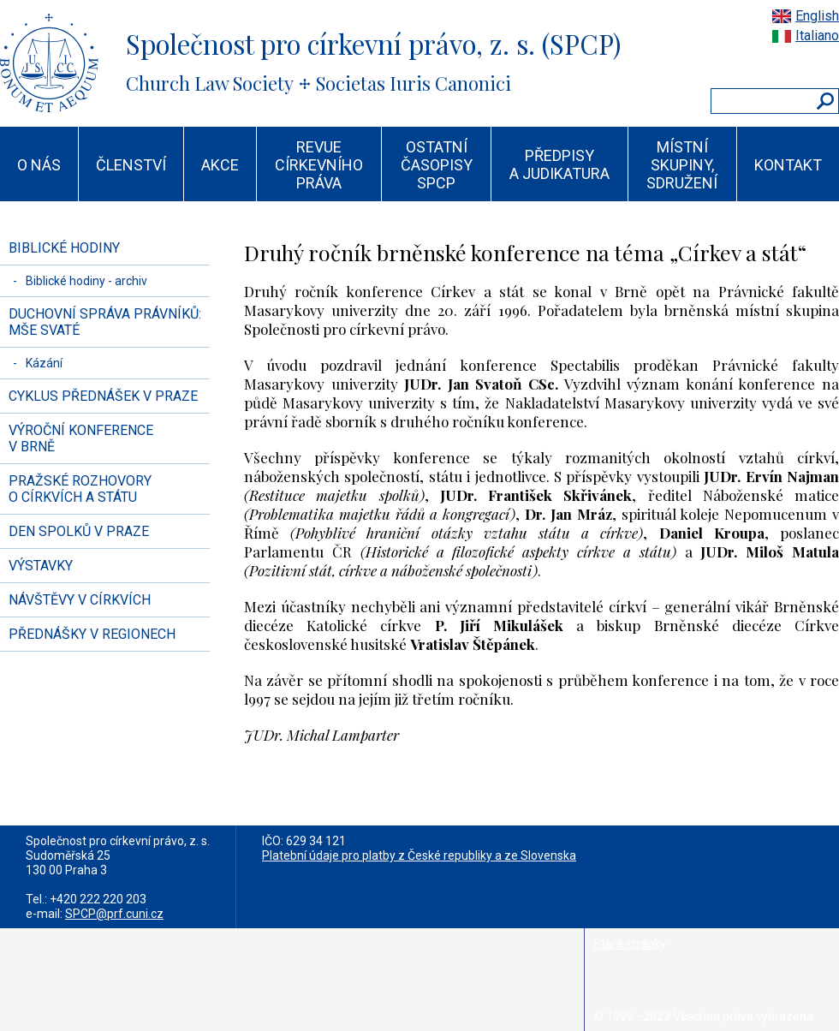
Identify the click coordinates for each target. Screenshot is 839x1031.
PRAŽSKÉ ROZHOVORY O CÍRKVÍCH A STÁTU (80, 489)
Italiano (817, 35)
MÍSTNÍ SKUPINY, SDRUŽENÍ (681, 165)
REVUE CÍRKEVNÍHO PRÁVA (319, 165)
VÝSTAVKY (41, 565)
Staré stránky (629, 944)
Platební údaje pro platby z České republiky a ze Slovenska (419, 855)
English (817, 16)
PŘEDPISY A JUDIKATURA (559, 164)
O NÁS (39, 165)
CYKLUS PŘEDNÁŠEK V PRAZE (103, 396)
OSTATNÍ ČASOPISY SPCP (437, 165)
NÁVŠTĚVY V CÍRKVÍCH (80, 600)
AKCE (220, 165)
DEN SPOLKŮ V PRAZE (79, 531)
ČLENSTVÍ (131, 165)
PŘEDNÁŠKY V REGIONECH (92, 634)
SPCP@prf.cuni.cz (114, 914)
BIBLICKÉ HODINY (64, 248)
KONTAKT (788, 165)
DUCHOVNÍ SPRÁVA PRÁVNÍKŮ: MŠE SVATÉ (105, 322)
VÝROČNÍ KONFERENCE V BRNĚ (81, 438)
